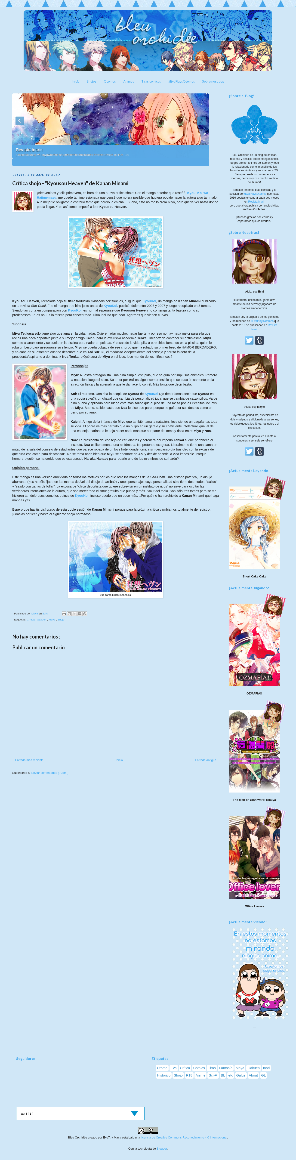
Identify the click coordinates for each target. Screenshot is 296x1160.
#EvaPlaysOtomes (181, 81)
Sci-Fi (213, 1075)
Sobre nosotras (213, 81)
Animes (128, 81)
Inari (266, 1068)
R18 (189, 1075)
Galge (241, 1075)
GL (263, 1075)
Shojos (91, 81)
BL (223, 1075)
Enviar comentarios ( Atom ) (49, 772)
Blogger (162, 1148)
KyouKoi (149, 301)
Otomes (110, 81)
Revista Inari (28, 150)
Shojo (61, 619)
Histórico (164, 1075)
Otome (162, 1068)
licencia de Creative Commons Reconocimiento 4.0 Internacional (184, 1137)
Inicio (76, 81)
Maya (52, 619)
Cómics (199, 1068)
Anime (201, 1075)
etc (230, 1075)
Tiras (212, 1068)
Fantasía (226, 1068)
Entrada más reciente (29, 760)
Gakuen (42, 619)
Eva (174, 1068)
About (253, 1075)
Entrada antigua (205, 760)
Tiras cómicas (151, 81)
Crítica (31, 619)
